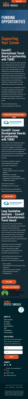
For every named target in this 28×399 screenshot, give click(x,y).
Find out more (9, 196)
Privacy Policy (11, 387)
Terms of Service (19, 387)
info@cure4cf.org (11, 375)
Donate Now (19, 1)
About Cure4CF (8, 319)
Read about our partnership (11, 287)
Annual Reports (8, 332)
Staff (5, 328)
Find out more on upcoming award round (14, 115)
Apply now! (9, 282)
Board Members (8, 326)
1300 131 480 (10, 373)
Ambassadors (8, 330)
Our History (7, 324)
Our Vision (7, 321)
